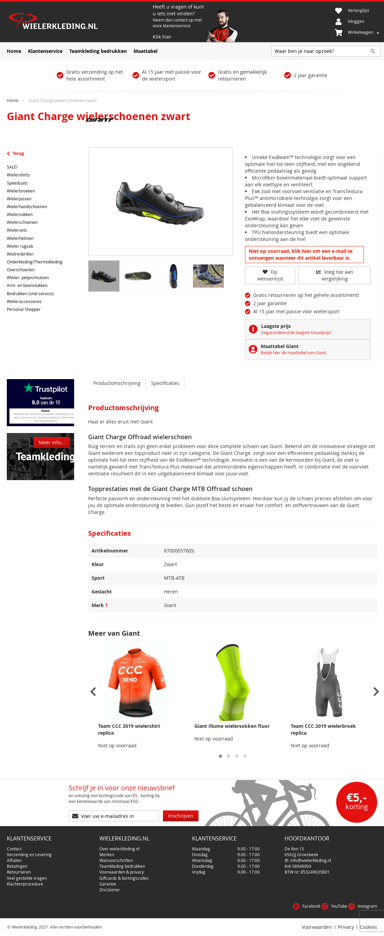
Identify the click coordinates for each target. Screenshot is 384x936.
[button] (220, 756)
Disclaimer (109, 889)
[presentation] (93, 692)
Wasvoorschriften (116, 860)
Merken (106, 854)
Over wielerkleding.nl (119, 848)
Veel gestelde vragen (27, 878)
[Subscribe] (180, 815)
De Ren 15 (294, 848)
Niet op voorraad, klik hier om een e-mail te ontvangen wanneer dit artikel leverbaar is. (301, 254)
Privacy (346, 927)
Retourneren (19, 872)
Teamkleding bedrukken (122, 866)
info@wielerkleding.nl (310, 860)
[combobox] (326, 51)
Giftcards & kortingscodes (124, 878)
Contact (14, 848)
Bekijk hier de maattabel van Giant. (294, 352)
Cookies (368, 927)
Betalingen (17, 866)
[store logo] (79, 21)
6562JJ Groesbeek (301, 854)
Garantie (107, 884)
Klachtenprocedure (25, 884)
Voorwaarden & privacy (121, 872)
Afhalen (14, 860)
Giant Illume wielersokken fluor (232, 726)
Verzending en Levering (29, 854)
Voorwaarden (317, 927)
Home (12, 100)
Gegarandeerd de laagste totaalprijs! (296, 332)
